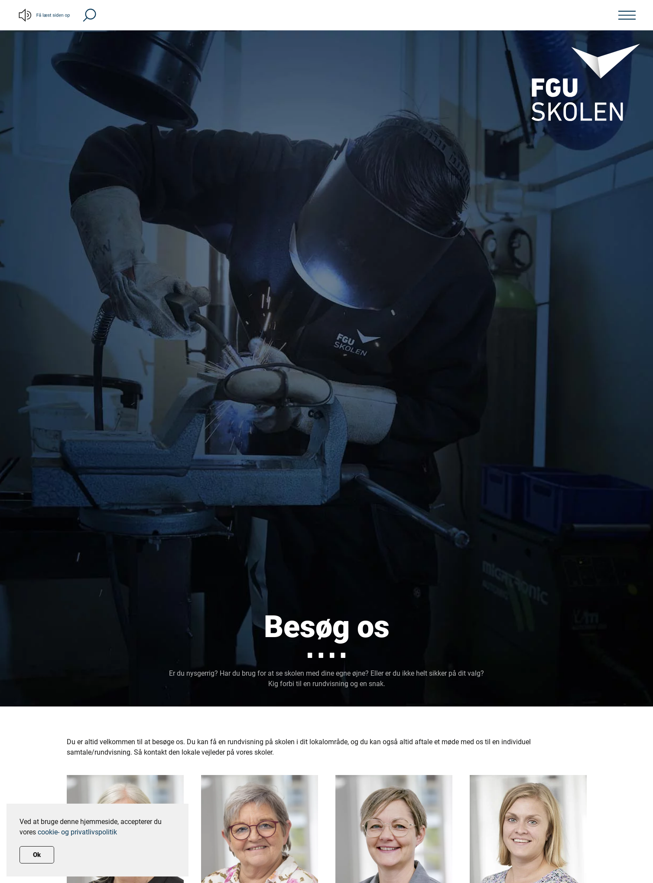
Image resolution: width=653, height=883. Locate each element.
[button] (89, 14)
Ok (37, 855)
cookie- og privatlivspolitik (77, 832)
